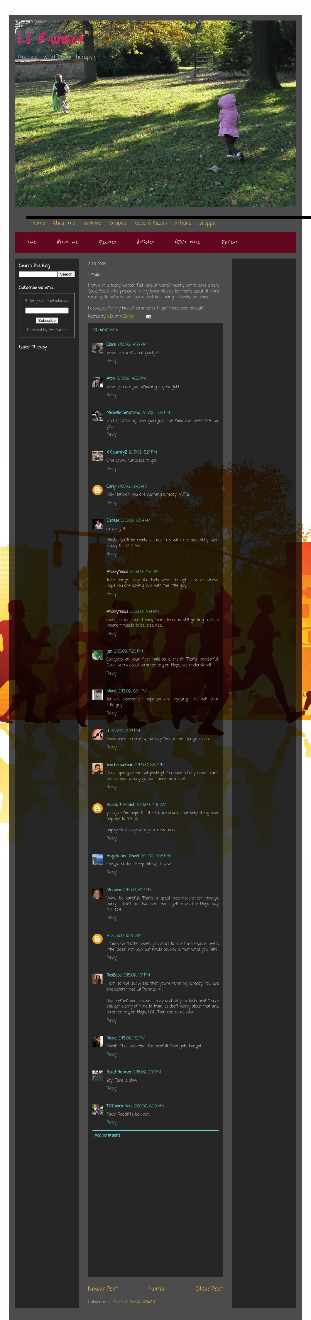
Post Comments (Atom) (133, 1302)
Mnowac (114, 890)
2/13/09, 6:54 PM (136, 521)
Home (30, 242)
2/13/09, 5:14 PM (156, 413)
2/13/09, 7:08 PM (144, 612)
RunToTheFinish (121, 805)
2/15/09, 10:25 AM (126, 936)
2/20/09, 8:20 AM (148, 1106)
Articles (145, 242)
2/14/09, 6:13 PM (137, 890)
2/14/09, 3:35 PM (155, 856)
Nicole (111, 1038)
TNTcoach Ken (119, 1106)
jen (109, 652)
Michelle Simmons (123, 413)
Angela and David (123, 856)
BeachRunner (119, 1072)
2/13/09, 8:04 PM (132, 691)
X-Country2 (117, 452)
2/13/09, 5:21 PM (143, 452)
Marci (111, 691)
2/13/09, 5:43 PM (132, 487)
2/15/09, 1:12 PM (131, 1038)
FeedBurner (57, 330)
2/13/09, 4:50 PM (131, 345)
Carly (111, 487)
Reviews (229, 242)
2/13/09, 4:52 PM (131, 379)
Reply (111, 361)
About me (67, 242)
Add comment (107, 1136)
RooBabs (114, 975)
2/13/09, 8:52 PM (150, 765)
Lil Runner (51, 39)
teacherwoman (120, 765)
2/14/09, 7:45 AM (151, 805)
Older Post (209, 1289)
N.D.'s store (187, 242)
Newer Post (103, 1289)
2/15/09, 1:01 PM (136, 975)
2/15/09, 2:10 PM (147, 1072)
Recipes (107, 242)
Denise (113, 521)
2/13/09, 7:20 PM (128, 652)
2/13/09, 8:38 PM (125, 731)
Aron (111, 379)
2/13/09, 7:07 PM (144, 572)
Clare (111, 345)
